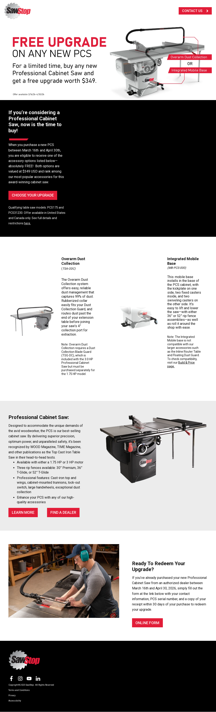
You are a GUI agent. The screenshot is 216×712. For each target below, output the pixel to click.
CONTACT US (195, 11)
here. (27, 223)
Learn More (23, 512)
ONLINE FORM (147, 623)
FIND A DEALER (63, 512)
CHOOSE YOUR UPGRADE (33, 195)
